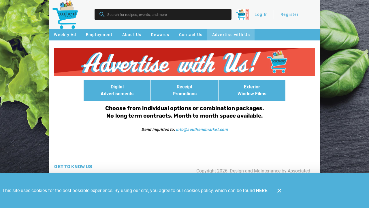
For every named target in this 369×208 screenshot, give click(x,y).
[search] (167, 14)
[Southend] (66, 14)
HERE (261, 190)
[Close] (279, 190)
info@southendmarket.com (202, 129)
